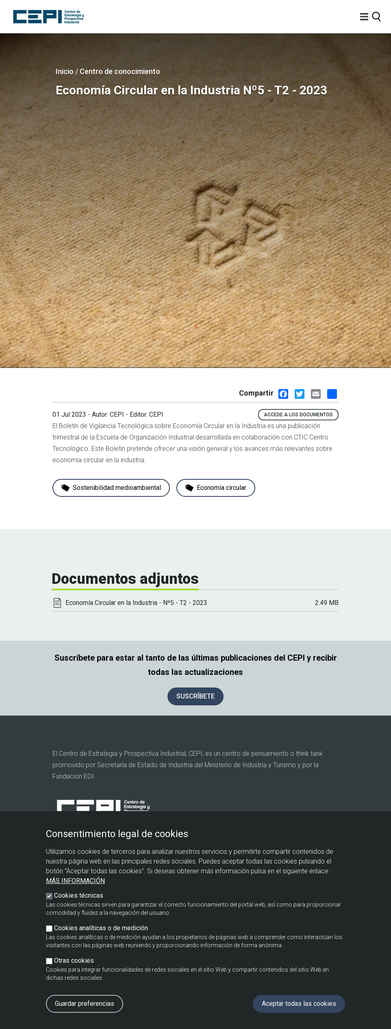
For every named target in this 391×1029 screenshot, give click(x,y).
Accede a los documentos (298, 415)
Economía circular (215, 488)
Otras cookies (74, 960)
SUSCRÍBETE (195, 696)
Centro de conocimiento (120, 71)
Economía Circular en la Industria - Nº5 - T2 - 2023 (136, 603)
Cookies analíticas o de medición (101, 928)
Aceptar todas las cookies (299, 1003)
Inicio (65, 71)
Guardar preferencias (84, 1003)
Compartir (256, 393)
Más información (75, 881)
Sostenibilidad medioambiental (111, 488)
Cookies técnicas (78, 895)
